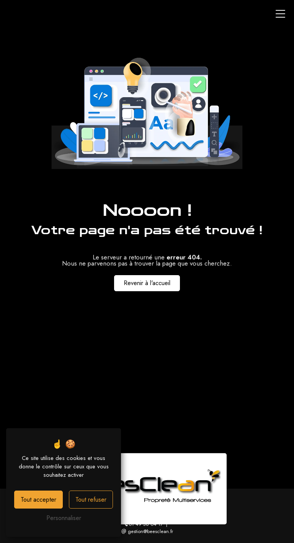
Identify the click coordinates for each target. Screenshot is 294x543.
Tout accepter (38, 499)
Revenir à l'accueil (147, 283)
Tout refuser (90, 499)
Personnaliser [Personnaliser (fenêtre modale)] (63, 518)
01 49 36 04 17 (143, 524)
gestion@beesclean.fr (147, 531)
